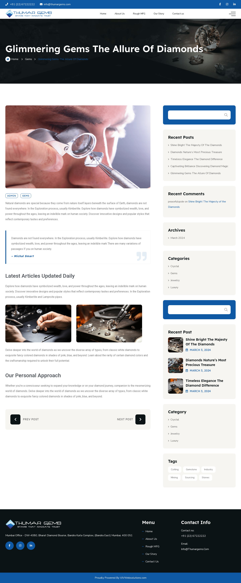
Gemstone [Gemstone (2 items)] (191, 469)
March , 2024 (198, 350)
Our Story (159, 13)
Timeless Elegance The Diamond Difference (197, 159)
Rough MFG (139, 13)
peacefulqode (176, 201)
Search (226, 114)
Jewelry (175, 280)
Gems (28, 59)
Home (103, 13)
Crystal (175, 266)
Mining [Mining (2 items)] (174, 477)
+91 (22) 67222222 (193, 536)
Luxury (174, 287)
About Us (120, 13)
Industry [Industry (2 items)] (208, 469)
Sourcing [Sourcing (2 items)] (189, 477)
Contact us (178, 13)
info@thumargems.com (195, 549)
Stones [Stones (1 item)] (205, 477)
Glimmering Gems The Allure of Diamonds (196, 173)
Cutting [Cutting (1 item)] (175, 469)
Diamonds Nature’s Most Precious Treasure (196, 152)
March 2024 (178, 238)
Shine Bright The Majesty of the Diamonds (196, 145)
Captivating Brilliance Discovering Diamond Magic (199, 166)
